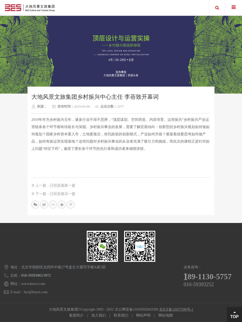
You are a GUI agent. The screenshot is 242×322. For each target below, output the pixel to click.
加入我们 (98, 315)
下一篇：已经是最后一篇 (55, 194)
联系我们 (121, 315)
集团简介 (76, 315)
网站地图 (165, 315)
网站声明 (143, 315)
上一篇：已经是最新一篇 (55, 185)
